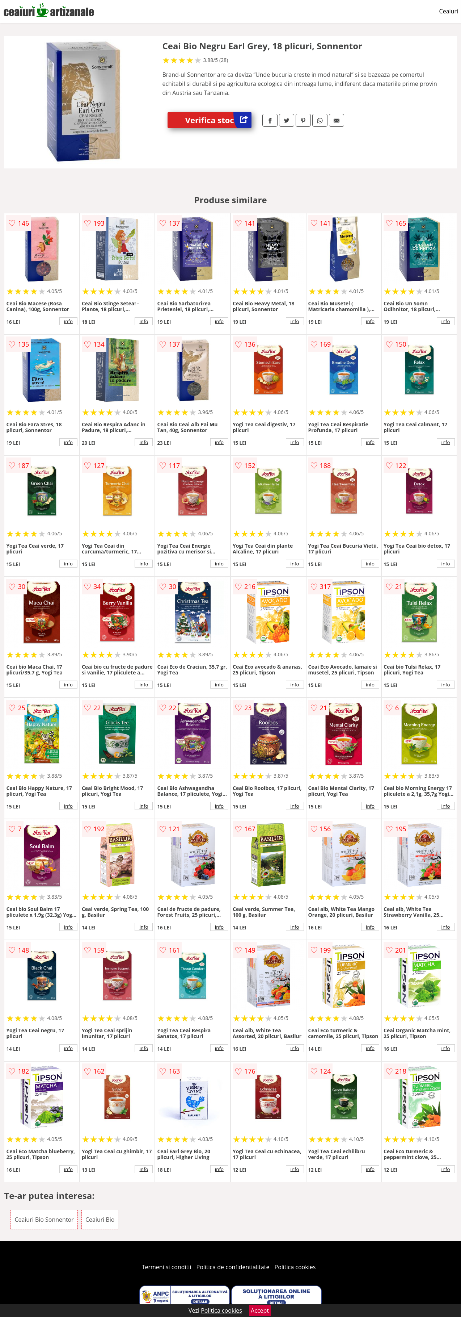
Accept (260, 1310)
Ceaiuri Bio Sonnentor (43, 1220)
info (68, 321)
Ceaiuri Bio (100, 1220)
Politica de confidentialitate (233, 1267)
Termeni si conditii (166, 1267)
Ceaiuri (448, 11)
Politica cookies (295, 1267)
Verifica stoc (218, 120)
